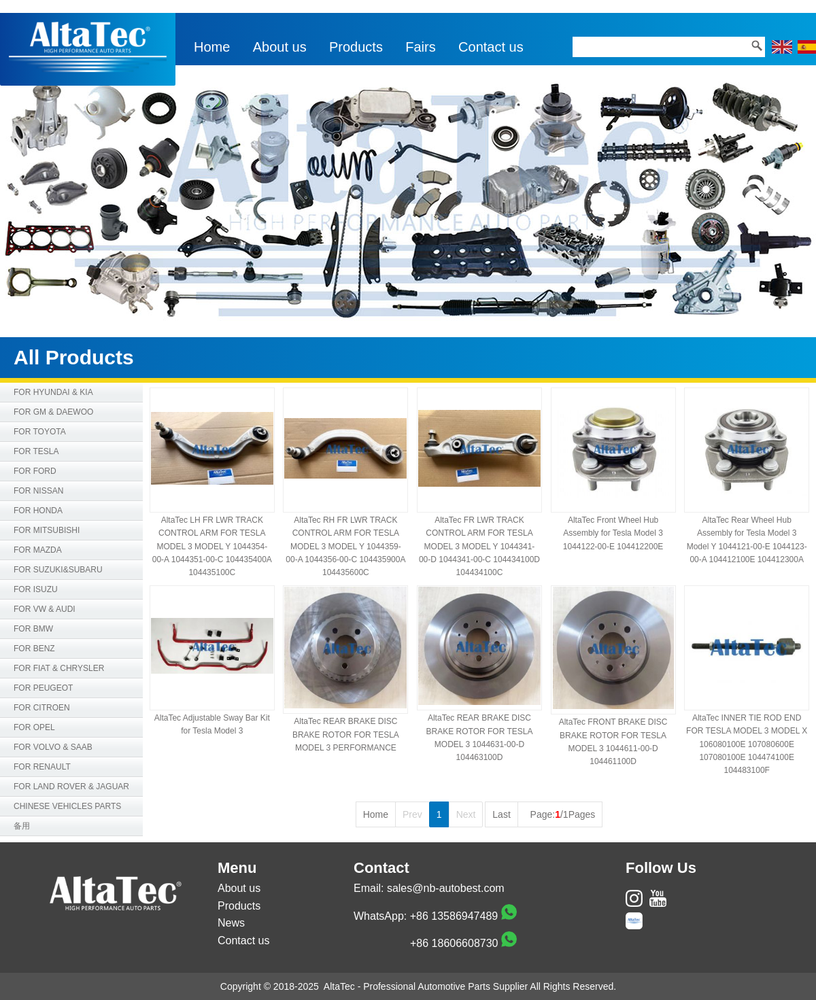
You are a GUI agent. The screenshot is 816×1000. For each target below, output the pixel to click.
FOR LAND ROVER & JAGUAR (71, 786)
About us (280, 46)
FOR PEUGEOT (43, 688)
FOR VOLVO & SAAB (53, 747)
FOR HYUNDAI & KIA (53, 392)
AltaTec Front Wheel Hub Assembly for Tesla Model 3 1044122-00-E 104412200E (613, 533)
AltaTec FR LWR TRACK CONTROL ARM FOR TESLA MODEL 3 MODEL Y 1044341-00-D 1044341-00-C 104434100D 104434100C (479, 546)
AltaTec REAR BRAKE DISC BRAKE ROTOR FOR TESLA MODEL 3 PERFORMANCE (345, 734)
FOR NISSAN (38, 491)
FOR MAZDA (38, 550)
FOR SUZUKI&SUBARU (58, 569)
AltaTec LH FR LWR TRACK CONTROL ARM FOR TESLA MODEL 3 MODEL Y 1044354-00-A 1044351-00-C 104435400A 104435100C (212, 546)
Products (356, 46)
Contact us (491, 46)
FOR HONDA (38, 510)
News (231, 923)
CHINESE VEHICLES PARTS (67, 806)
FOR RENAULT (42, 767)
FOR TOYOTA (40, 431)
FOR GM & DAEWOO (53, 412)
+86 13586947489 (454, 916)
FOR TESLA (36, 451)
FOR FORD (35, 471)
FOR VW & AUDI (44, 609)
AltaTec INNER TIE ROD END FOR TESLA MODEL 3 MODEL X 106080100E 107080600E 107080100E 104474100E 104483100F (746, 744)
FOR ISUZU (36, 589)
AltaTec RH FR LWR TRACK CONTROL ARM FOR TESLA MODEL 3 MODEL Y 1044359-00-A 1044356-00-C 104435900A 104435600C (345, 546)
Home (212, 46)
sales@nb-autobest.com (446, 888)
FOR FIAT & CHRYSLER (59, 668)
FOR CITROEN (42, 707)
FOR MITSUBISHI (47, 530)
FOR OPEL (34, 727)
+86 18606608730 (454, 943)
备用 (22, 826)
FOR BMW (33, 629)
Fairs (420, 46)
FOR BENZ (34, 648)
